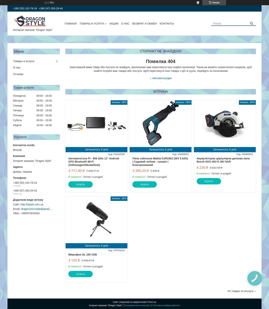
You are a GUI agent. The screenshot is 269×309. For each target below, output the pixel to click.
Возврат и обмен (144, 23)
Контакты (167, 23)
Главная (71, 23)
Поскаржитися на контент (137, 305)
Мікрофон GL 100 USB (82, 254)
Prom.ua (152, 302)
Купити (80, 184)
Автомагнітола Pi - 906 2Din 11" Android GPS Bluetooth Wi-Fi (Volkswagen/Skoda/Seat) (93, 161)
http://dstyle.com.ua (32, 204)
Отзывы (18, 74)
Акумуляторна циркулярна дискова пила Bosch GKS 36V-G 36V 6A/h (223, 160)
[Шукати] (252, 23)
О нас (125, 23)
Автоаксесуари (162, 78)
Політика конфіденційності (166, 305)
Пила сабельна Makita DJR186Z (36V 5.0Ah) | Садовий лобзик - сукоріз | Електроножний (160, 161)
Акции (113, 23)
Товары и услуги (91, 23)
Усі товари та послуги (240, 291)
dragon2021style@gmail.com (37, 208)
